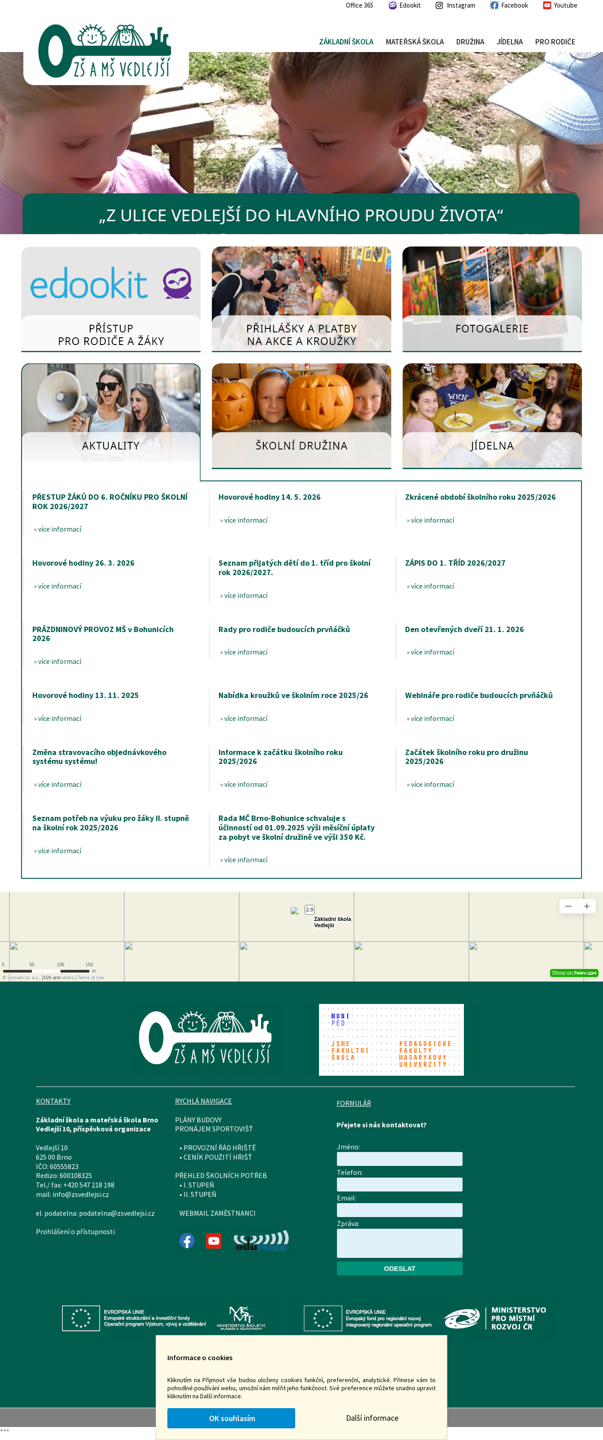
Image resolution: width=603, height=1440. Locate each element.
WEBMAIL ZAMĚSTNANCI (217, 1213)
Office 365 (359, 5)
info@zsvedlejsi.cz (80, 1194)
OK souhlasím (231, 1418)
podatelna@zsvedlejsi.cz (117, 1213)
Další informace (372, 1418)
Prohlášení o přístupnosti (75, 1231)
